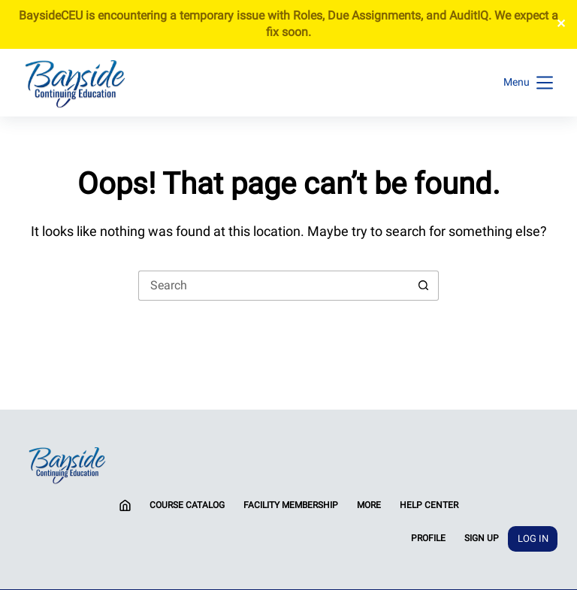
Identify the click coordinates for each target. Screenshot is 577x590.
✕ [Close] (561, 24)
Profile (428, 538)
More (369, 505)
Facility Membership (290, 505)
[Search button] (424, 286)
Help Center (429, 505)
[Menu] (528, 82)
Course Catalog (187, 505)
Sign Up (481, 538)
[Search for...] (273, 286)
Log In (533, 538)
